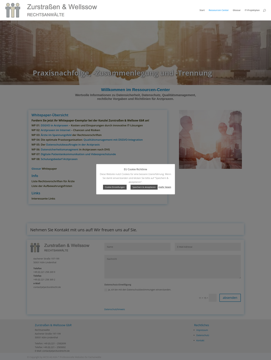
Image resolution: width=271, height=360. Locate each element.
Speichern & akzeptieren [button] (144, 187)
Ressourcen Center (219, 10)
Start (202, 10)
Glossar (237, 10)
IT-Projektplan (252, 10)
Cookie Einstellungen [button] (115, 187)
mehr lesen (164, 186)
